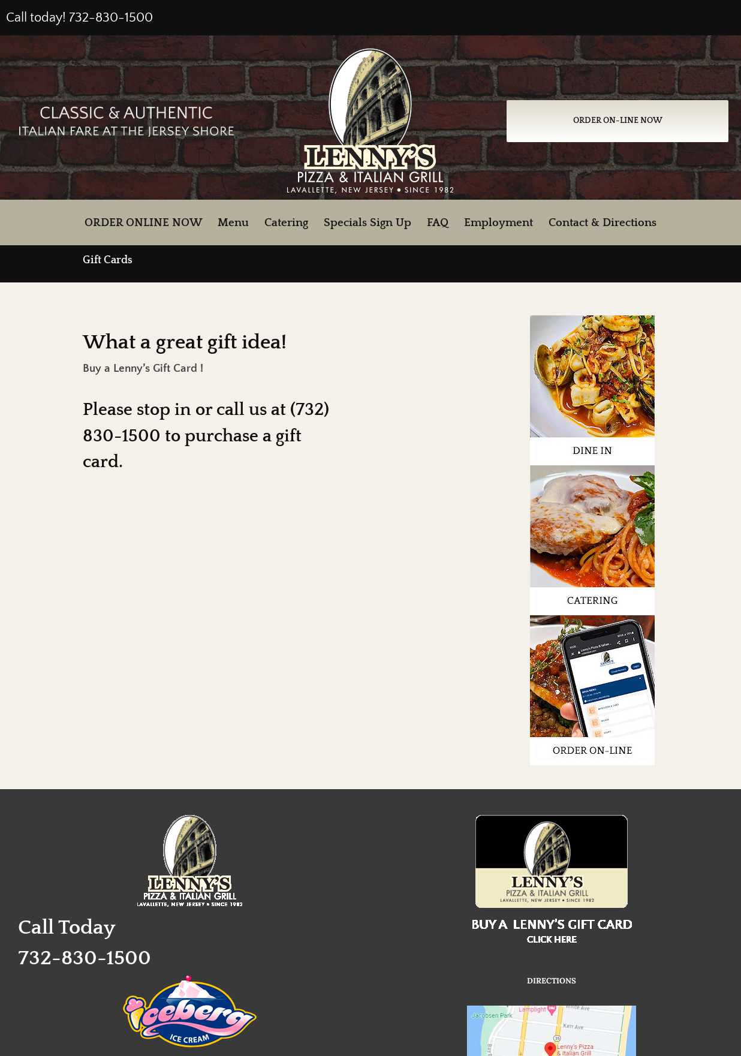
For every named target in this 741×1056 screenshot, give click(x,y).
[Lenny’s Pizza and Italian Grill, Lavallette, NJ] (370, 53)
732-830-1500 (111, 17)
